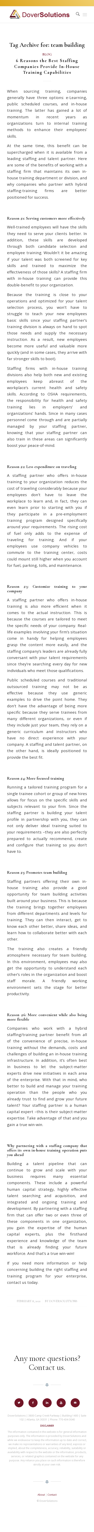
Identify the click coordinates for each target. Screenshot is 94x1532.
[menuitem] (76, 14)
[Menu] (85, 15)
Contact (52, 1494)
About (41, 1494)
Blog (47, 54)
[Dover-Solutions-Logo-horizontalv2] (39, 14)
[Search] (76, 14)
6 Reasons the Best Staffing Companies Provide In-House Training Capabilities (47, 66)
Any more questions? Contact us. (47, 1362)
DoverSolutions (63, 1301)
